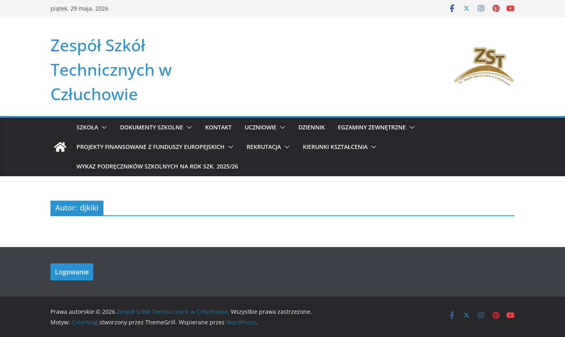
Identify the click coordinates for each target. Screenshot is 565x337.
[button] (102, 127)
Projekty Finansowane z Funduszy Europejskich (151, 147)
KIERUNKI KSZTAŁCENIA (335, 147)
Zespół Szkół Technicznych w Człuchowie (111, 69)
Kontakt (218, 127)
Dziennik (311, 127)
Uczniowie (260, 127)
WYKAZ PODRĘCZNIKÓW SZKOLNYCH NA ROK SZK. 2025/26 (157, 166)
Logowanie (72, 271)
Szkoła (87, 127)
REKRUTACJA (264, 147)
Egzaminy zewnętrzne (372, 127)
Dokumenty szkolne (151, 127)
